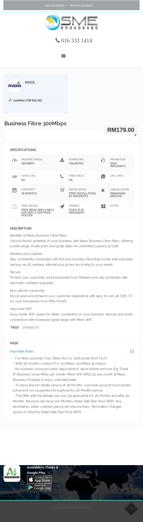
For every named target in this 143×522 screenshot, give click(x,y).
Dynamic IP (30, 327)
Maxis (30, 82)
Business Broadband (81, 5)
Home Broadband (54, 5)
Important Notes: (22, 351)
